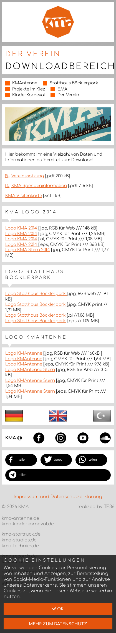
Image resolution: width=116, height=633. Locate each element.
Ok (58, 609)
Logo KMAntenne (23, 353)
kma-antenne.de (20, 518)
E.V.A (62, 89)
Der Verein (68, 95)
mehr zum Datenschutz (58, 624)
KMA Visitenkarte (23, 195)
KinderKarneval (28, 95)
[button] (21, 460)
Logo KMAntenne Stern (30, 369)
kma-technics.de (20, 545)
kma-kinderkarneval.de (28, 523)
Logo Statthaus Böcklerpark (36, 293)
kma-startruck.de (21, 534)
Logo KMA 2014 (21, 228)
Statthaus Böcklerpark (74, 83)
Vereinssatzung (27, 176)
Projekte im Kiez (28, 89)
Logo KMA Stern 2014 (27, 250)
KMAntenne (24, 83)
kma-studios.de (19, 540)
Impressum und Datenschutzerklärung (58, 496)
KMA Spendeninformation (39, 185)
